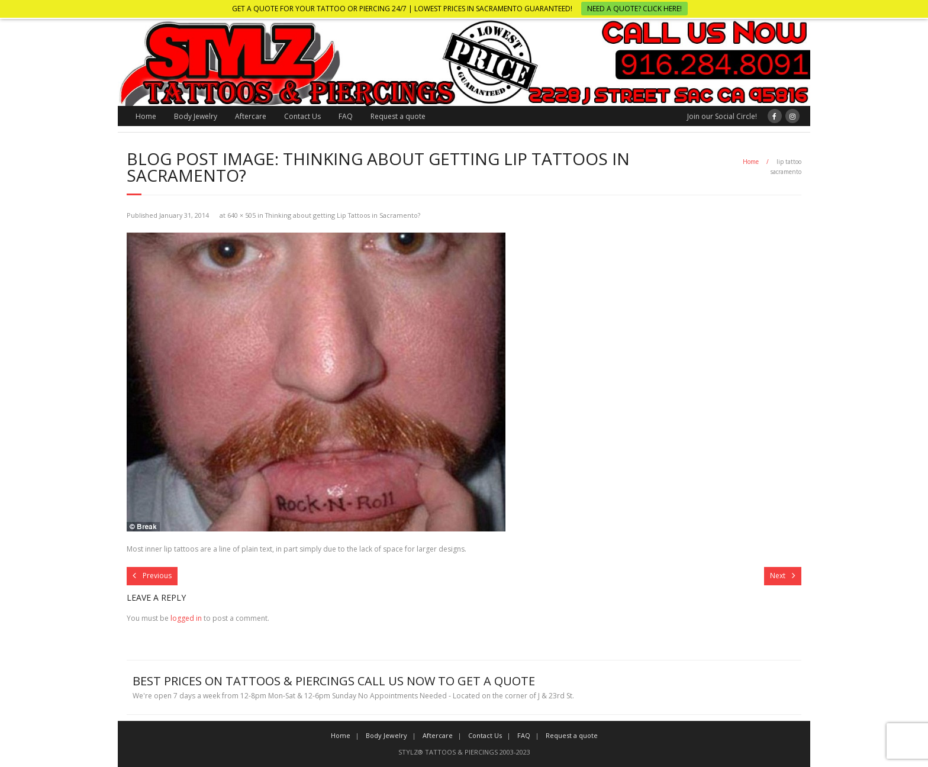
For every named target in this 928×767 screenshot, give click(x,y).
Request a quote (398, 116)
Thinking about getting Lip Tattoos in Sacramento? (342, 215)
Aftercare (250, 116)
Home (146, 116)
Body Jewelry (195, 116)
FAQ (346, 116)
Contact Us (302, 116)
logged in (186, 618)
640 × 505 (241, 215)
